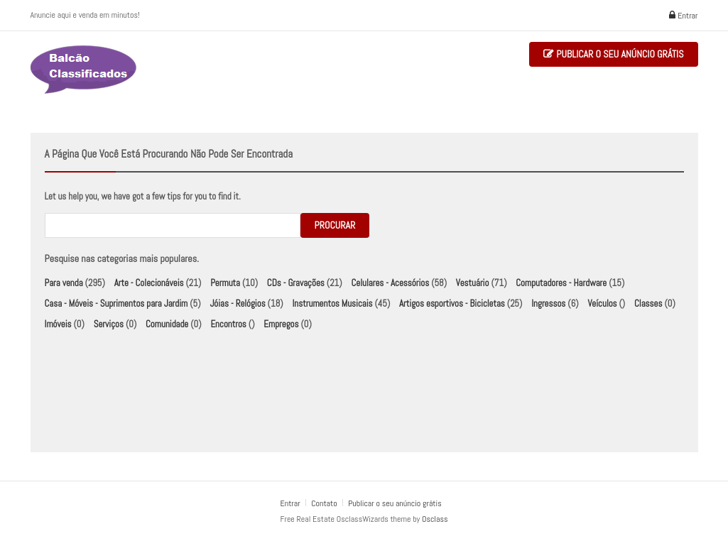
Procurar (335, 225)
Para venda (64, 283)
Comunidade (167, 324)
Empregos (281, 324)
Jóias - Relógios (237, 303)
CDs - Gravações (296, 283)
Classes (648, 303)
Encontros (228, 324)
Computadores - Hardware (561, 283)
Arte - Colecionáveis (149, 283)
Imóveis (58, 324)
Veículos (601, 303)
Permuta (225, 283)
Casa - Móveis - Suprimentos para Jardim (116, 303)
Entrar (683, 15)
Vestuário (472, 283)
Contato (325, 503)
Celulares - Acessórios (390, 283)
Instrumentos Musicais (332, 303)
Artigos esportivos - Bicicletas (452, 303)
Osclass (434, 519)
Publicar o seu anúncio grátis (613, 54)
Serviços (109, 324)
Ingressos (548, 303)
